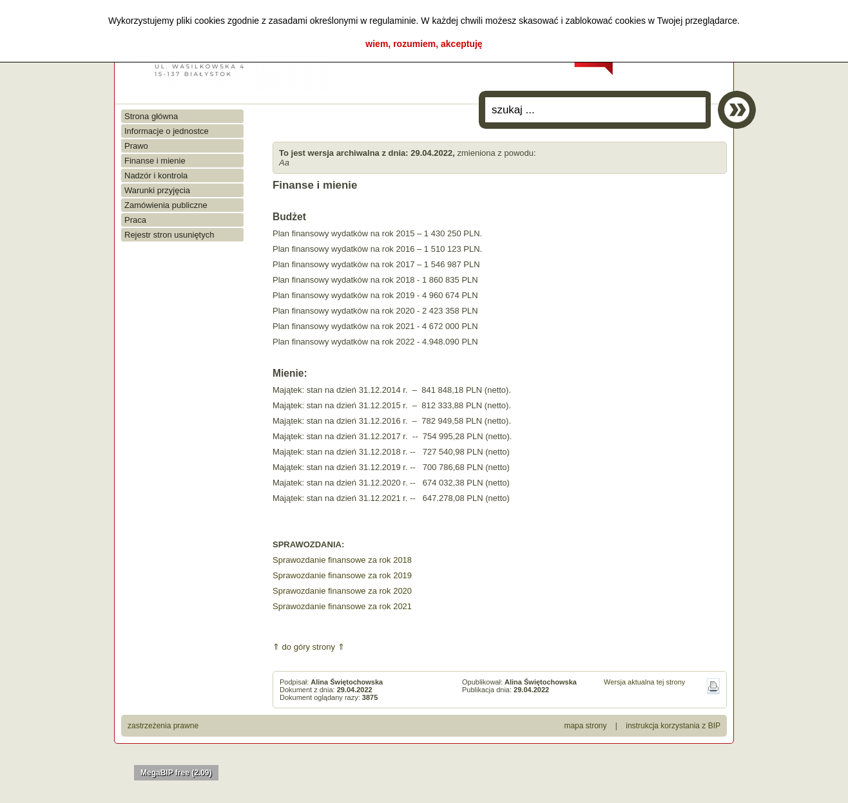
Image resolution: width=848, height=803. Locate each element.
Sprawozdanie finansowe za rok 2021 (342, 606)
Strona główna (151, 116)
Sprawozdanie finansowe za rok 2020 (342, 591)
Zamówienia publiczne (165, 205)
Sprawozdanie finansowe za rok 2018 (342, 560)
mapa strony (585, 725)
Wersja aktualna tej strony (644, 682)
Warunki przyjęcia (157, 190)
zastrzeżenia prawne (163, 725)
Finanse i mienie (155, 160)
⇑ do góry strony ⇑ (309, 647)
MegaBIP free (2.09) (176, 772)
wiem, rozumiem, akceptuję (423, 44)
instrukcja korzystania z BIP (673, 725)
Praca (135, 220)
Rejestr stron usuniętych (169, 235)
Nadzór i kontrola (156, 175)
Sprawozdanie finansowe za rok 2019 (342, 575)
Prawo (136, 146)
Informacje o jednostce (166, 131)
